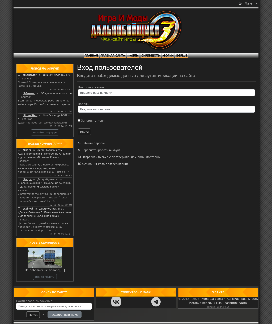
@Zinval (28, 208)
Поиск (33, 314)
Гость (246, 3)
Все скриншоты (44, 276)
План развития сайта (231, 303)
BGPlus (182, 55)
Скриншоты (150, 55)
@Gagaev (29, 93)
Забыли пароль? (91, 143)
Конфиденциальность (242, 298)
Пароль (83, 104)
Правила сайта (113, 55)
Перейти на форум (45, 132)
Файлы (133, 55)
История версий (200, 303)
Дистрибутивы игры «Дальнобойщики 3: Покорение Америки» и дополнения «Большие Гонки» (44, 153)
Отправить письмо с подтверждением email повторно (119, 157)
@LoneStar (30, 74)
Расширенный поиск (64, 314)
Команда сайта (212, 298)
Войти (84, 132)
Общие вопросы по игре (56, 93)
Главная (91, 55)
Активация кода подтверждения (103, 164)
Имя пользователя (91, 87)
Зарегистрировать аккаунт (99, 150)
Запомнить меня (91, 120)
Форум (168, 55)
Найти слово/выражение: (34, 301)
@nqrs (27, 149)
